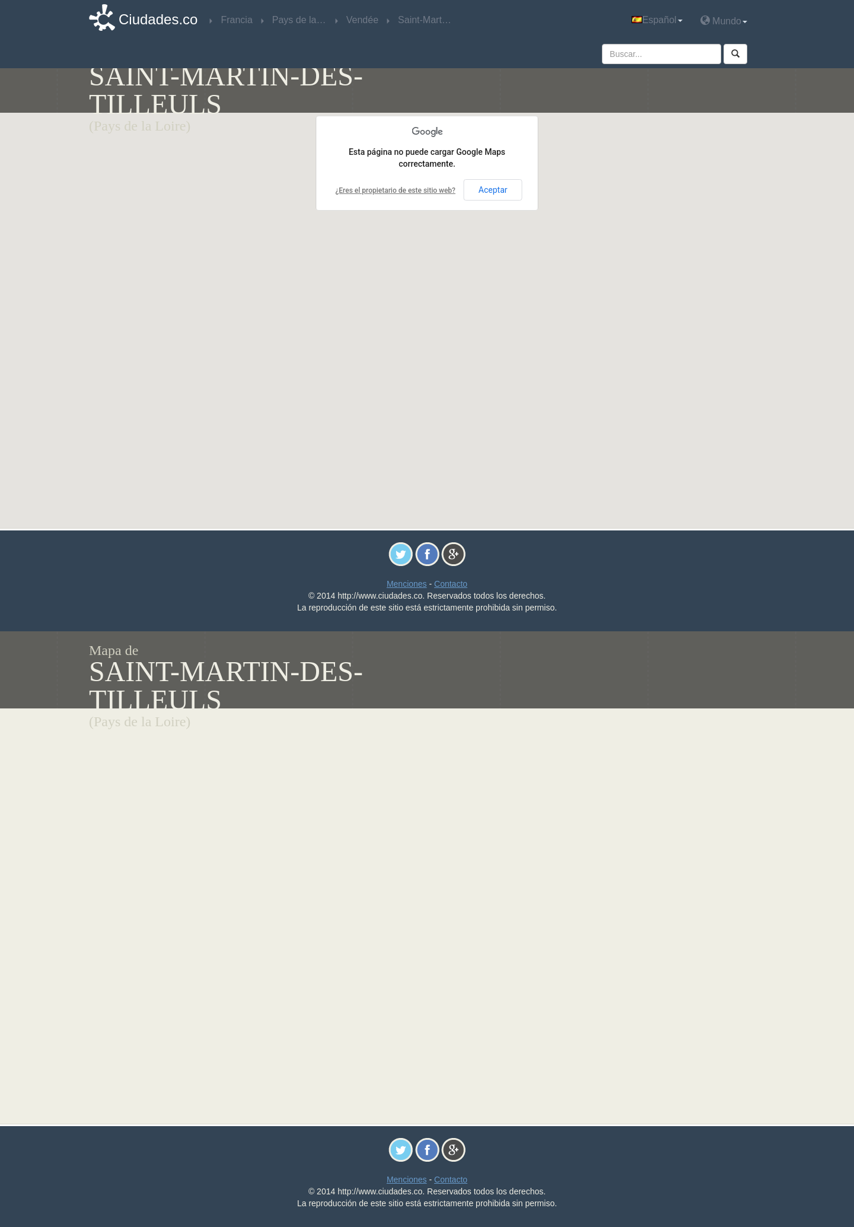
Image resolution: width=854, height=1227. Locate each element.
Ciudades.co (158, 19)
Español (657, 20)
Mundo (723, 20)
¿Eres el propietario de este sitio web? (395, 190)
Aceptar (493, 190)
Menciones (407, 584)
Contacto (450, 584)
